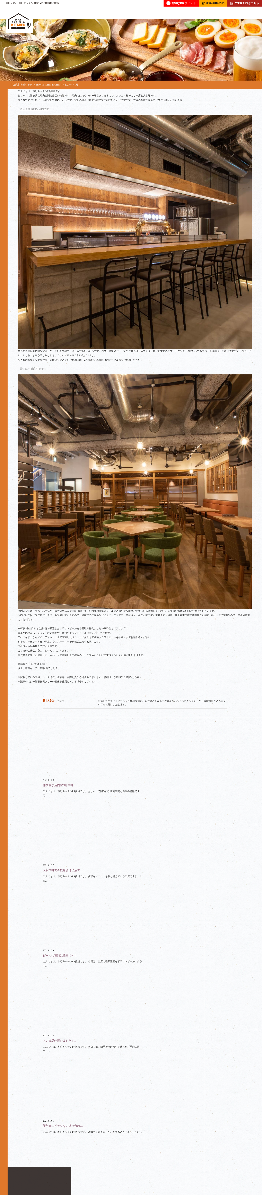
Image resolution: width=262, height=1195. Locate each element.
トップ (22, 1175)
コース (90, 1175)
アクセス (203, 1175)
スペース (132, 1175)
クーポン (156, 1175)
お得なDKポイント (181, 3)
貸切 (110, 1175)
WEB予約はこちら (244, 3)
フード (68, 1175)
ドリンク (45, 1175)
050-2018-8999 (213, 3)
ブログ (179, 1175)
